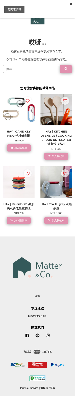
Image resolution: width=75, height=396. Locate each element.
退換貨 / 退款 (47, 388)
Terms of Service (29, 388)
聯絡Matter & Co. (37, 316)
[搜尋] (31, 69)
